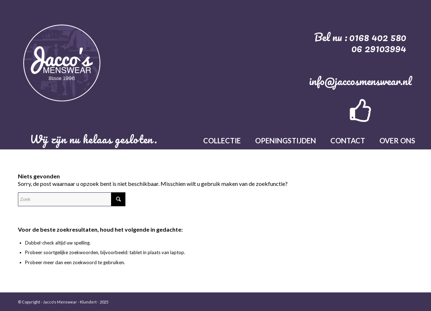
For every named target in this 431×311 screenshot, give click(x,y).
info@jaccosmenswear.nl (360, 81)
